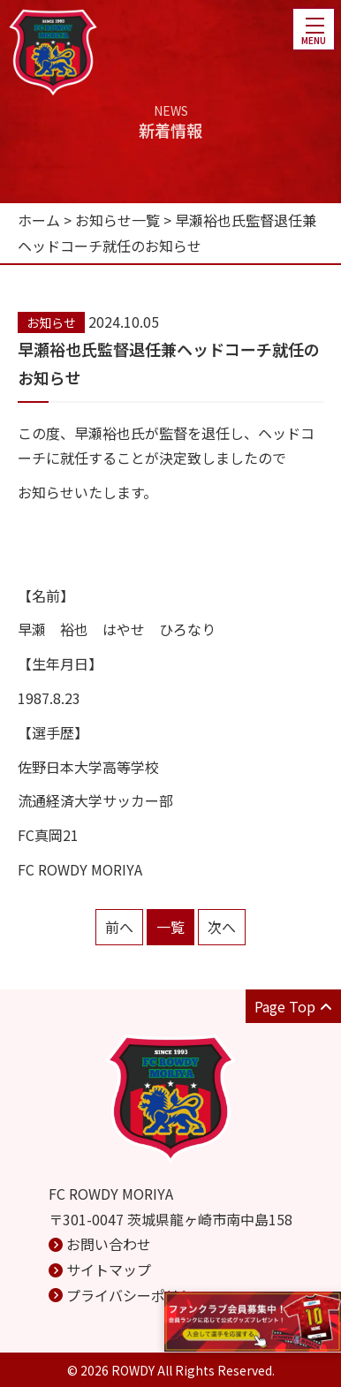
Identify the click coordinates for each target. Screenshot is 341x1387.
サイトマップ (108, 1269)
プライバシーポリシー (137, 1295)
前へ (119, 926)
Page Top (293, 1006)
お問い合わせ (108, 1243)
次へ (222, 926)
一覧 (170, 926)
